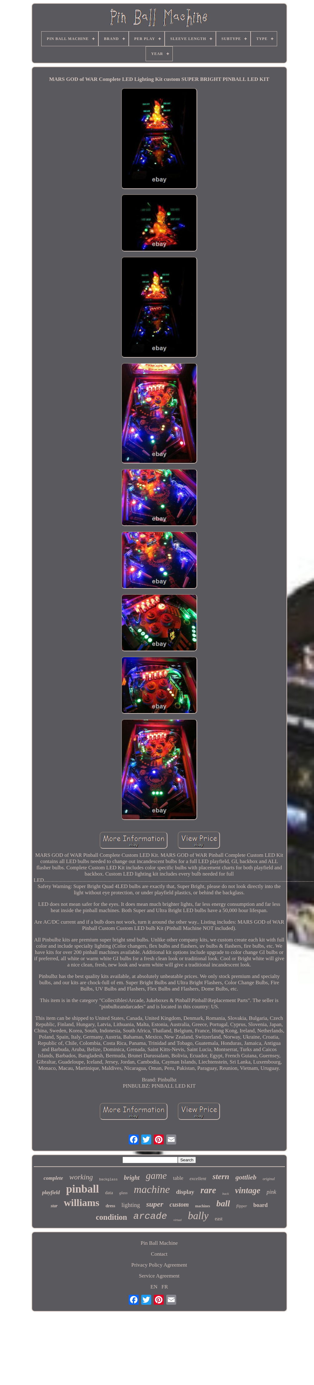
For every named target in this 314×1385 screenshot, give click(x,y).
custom (179, 1204)
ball (223, 1203)
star (54, 1206)
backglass (108, 1179)
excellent (198, 1178)
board (260, 1205)
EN (153, 1287)
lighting (131, 1205)
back (225, 1193)
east (218, 1218)
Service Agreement (159, 1276)
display (185, 1192)
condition (111, 1217)
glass (123, 1192)
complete (53, 1178)
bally (198, 1215)
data (109, 1192)
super (154, 1204)
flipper (241, 1206)
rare (208, 1190)
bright (132, 1177)
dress (110, 1206)
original (269, 1179)
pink (271, 1192)
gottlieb (246, 1177)
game (156, 1175)
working (81, 1177)
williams (81, 1202)
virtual (177, 1220)
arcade (150, 1216)
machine (152, 1189)
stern (220, 1176)
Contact (159, 1254)
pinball (82, 1189)
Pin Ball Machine (159, 1243)
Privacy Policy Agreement (159, 1265)
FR (165, 1287)
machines (202, 1206)
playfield (51, 1192)
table (178, 1178)
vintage (247, 1190)
